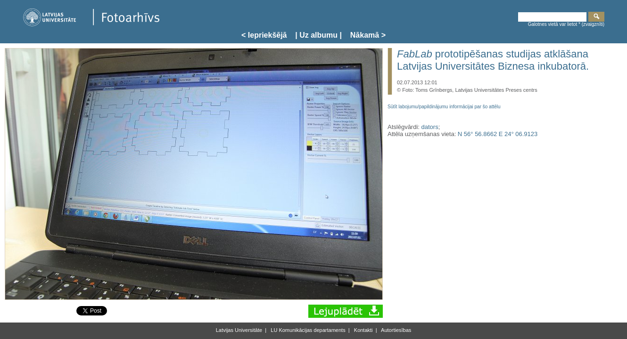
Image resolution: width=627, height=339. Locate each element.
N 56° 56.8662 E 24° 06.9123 (497, 133)
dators (429, 126)
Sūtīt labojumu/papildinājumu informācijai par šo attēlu (444, 106)
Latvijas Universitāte (239, 330)
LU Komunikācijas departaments (307, 330)
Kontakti (363, 330)
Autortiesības (396, 330)
